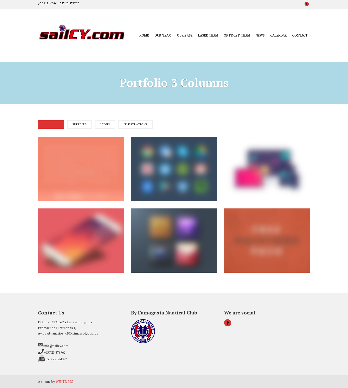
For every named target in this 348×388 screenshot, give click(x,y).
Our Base (185, 35)
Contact (300, 35)
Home (144, 35)
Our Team (162, 35)
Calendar (278, 35)
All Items (51, 124)
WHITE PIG (64, 381)
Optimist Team (237, 35)
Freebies (80, 124)
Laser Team (208, 35)
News (260, 35)
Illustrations (136, 124)
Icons (105, 124)
